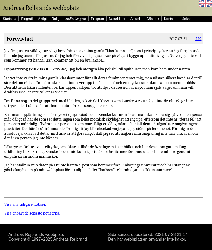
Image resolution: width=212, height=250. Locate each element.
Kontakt (170, 19)
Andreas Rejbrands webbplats (41, 7)
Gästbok (152, 19)
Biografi (27, 19)
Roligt (56, 19)
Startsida (9, 19)
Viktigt (42, 19)
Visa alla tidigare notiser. (25, 204)
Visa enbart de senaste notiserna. (32, 213)
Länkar (185, 19)
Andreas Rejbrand (70, 239)
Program (97, 19)
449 (198, 39)
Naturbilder (117, 19)
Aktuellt (136, 19)
